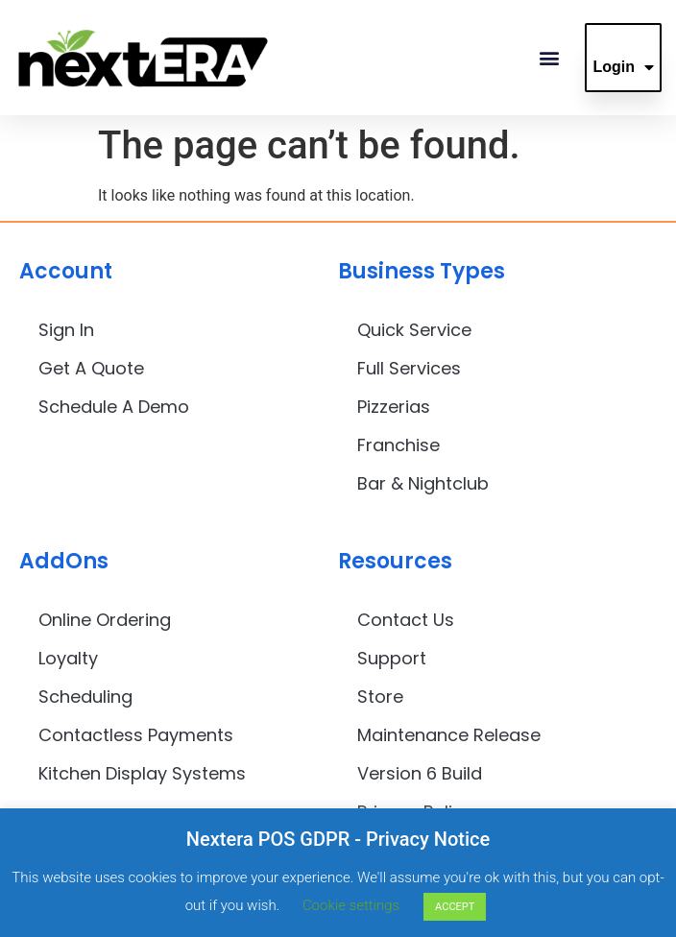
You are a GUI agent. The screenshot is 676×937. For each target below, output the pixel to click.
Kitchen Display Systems (142, 773)
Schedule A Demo (113, 407)
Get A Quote (91, 368)
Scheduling (85, 697)
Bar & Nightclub (423, 483)
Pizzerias (393, 407)
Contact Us (405, 620)
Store (380, 697)
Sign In (66, 330)
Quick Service (414, 330)
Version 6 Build (419, 773)
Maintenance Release (449, 735)
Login (623, 67)
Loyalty (68, 658)
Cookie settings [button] (350, 905)
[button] (549, 58)
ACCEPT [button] (454, 907)
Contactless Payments (135, 735)
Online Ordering (104, 620)
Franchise (398, 445)
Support (391, 658)
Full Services (409, 368)
